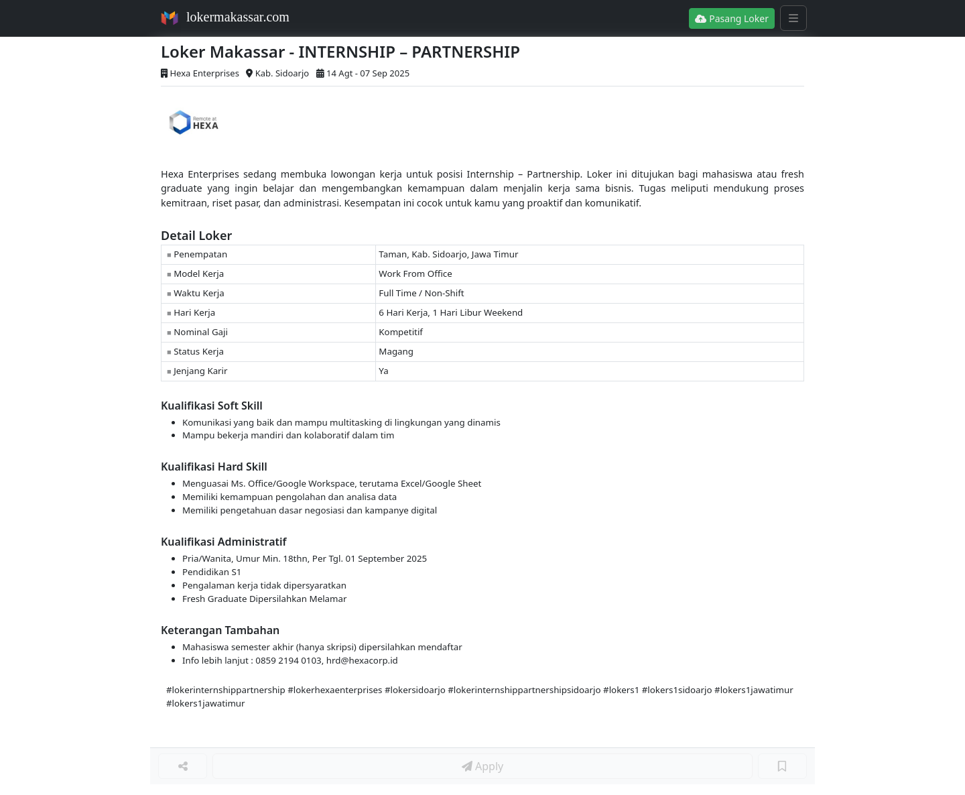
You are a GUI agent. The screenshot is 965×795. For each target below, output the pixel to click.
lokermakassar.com (238, 16)
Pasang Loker (732, 18)
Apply (482, 766)
